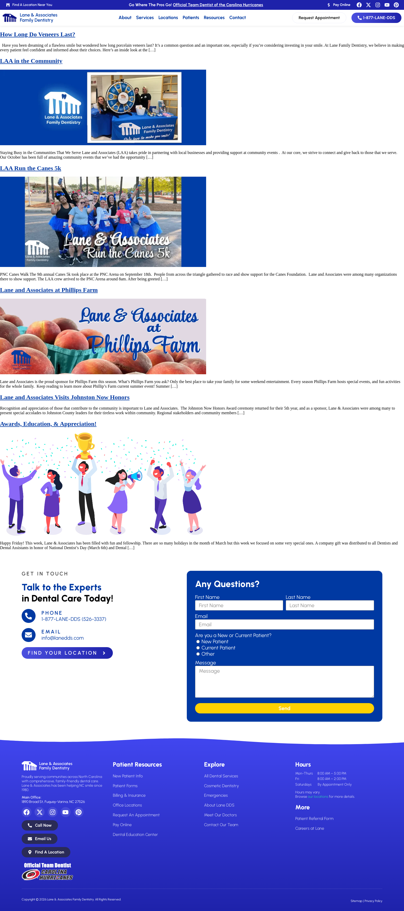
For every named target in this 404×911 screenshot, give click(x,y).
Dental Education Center (135, 834)
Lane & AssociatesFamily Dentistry (55, 766)
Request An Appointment (136, 814)
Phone (52, 613)
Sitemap (356, 901)
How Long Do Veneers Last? (37, 34)
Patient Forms (125, 785)
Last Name (298, 597)
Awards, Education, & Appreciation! (48, 423)
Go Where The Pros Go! (196, 4)
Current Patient (218, 648)
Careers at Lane (309, 828)
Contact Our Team (221, 824)
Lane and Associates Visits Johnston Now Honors (65, 397)
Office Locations (127, 805)
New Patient (215, 641)
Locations (168, 17)
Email (51, 632)
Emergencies (216, 795)
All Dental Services (221, 776)
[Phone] (29, 616)
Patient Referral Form (314, 818)
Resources (214, 17)
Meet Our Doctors (220, 814)
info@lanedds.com (62, 638)
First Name (207, 597)
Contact (237, 17)
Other (208, 654)
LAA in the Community (31, 61)
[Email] (29, 635)
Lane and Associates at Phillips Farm (49, 290)
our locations (318, 796)
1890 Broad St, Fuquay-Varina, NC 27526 (53, 802)
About (125, 17)
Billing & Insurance (129, 795)
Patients (191, 17)
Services (145, 17)
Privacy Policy (373, 901)
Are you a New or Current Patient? (233, 635)
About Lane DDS (219, 805)
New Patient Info (128, 776)
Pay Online (122, 824)
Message (205, 663)
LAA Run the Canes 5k (30, 168)
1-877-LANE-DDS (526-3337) (73, 619)
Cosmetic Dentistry (221, 785)
